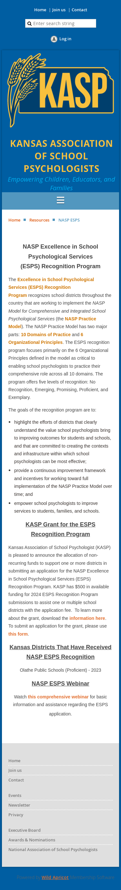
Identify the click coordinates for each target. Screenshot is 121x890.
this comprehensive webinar (58, 696)
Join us (59, 10)
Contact (79, 10)
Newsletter (19, 805)
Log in (65, 39)
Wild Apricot (55, 877)
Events (14, 795)
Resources (39, 220)
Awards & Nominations (31, 840)
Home (40, 10)
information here (87, 618)
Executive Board (24, 830)
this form (18, 634)
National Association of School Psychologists (52, 849)
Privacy (15, 815)
